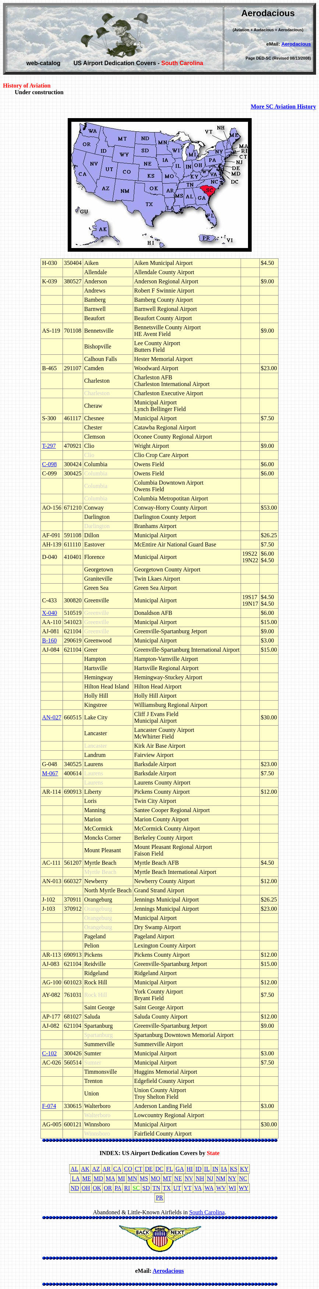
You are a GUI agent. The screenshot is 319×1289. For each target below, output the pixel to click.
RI (127, 1188)
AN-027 (51, 717)
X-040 (49, 613)
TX (167, 1188)
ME (86, 1178)
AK (85, 1169)
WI (232, 1188)
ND (75, 1188)
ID (198, 1169)
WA (209, 1188)
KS (233, 1169)
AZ (96, 1169)
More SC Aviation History (283, 106)
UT (177, 1188)
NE (178, 1178)
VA (198, 1188)
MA (110, 1178)
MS (143, 1178)
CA (117, 1169)
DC (159, 1169)
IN (215, 1169)
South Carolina (206, 1212)
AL (74, 1169)
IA (224, 1169)
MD (98, 1178)
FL (169, 1169)
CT (138, 1169)
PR (159, 1197)
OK (97, 1188)
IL (207, 1169)
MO (155, 1178)
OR (108, 1188)
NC (243, 1178)
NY (232, 1178)
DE (149, 1169)
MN (132, 1178)
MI (121, 1178)
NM (221, 1178)
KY (244, 1169)
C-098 (49, 464)
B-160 (49, 640)
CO (128, 1169)
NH (200, 1178)
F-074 (49, 1106)
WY (244, 1188)
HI (190, 1169)
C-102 (49, 1053)
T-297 (49, 446)
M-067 (50, 773)
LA (75, 1178)
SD (146, 1188)
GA (180, 1169)
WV (221, 1188)
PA (117, 1188)
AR (107, 1169)
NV (189, 1178)
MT (167, 1178)
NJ (210, 1178)
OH (86, 1188)
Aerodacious (296, 44)
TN (156, 1188)
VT (187, 1188)
